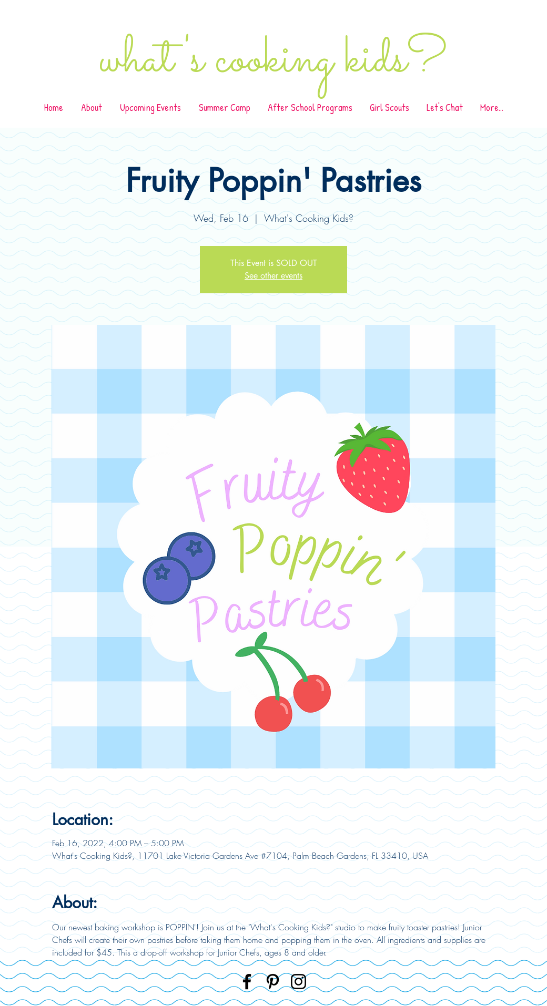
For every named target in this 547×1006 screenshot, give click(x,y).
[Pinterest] (272, 981)
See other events (273, 275)
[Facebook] (247, 981)
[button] (310, 107)
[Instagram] (298, 981)
